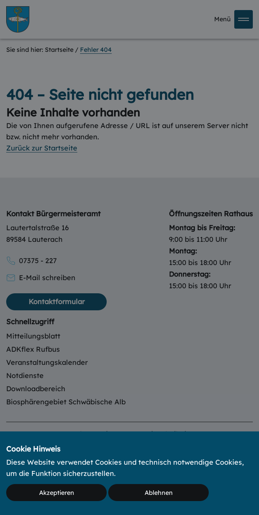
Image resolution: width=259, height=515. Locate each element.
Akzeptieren (56, 492)
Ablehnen (159, 492)
